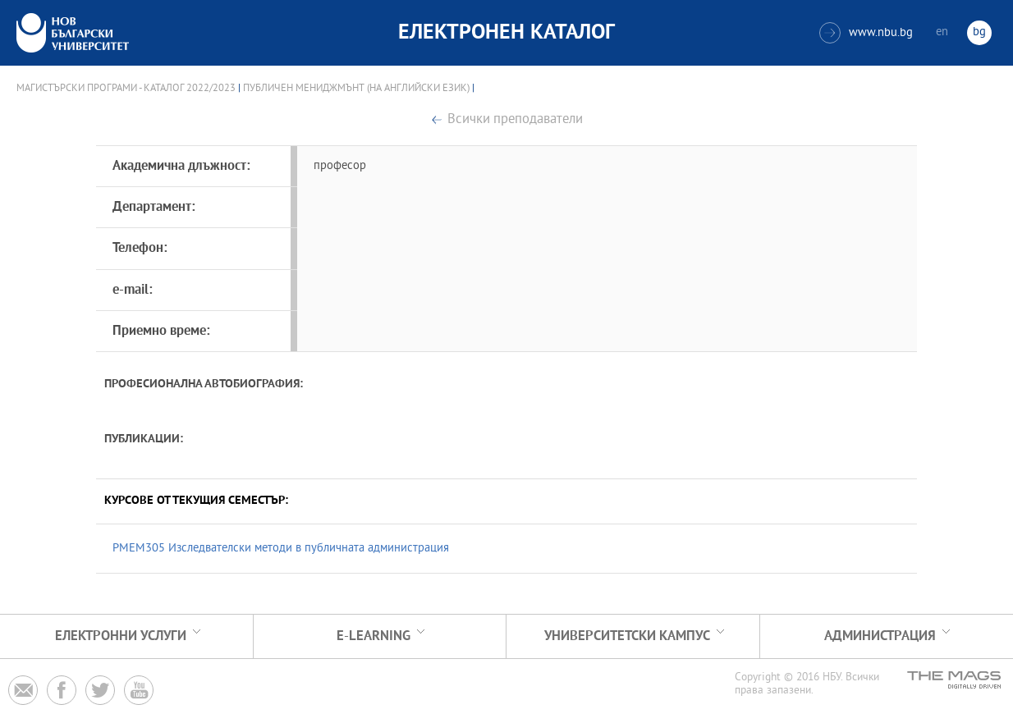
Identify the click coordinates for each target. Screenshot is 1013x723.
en (942, 32)
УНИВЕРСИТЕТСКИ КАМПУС (627, 636)
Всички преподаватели (515, 120)
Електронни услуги (120, 636)
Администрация (880, 636)
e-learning (373, 636)
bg (979, 32)
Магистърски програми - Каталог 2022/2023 (126, 88)
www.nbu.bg (866, 32)
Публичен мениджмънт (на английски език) (356, 88)
